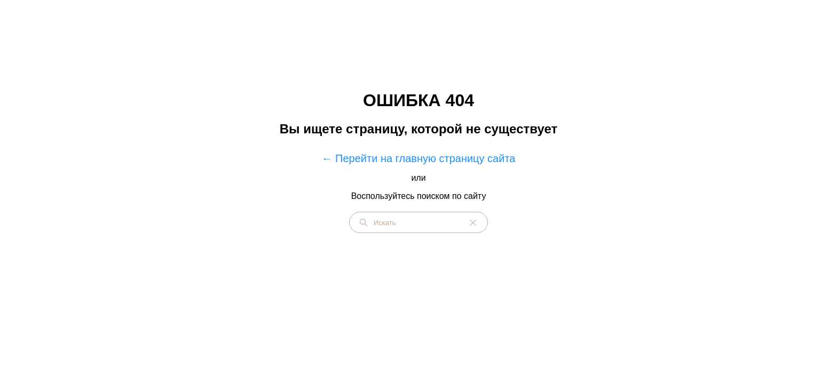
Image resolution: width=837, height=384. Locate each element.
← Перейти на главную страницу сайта (419, 158)
